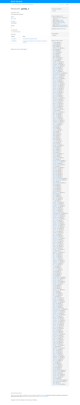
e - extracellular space (15, 31)
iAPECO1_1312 (56, 48)
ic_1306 (54, 60)
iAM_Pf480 (55, 171)
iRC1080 (55, 139)
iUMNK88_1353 (56, 121)
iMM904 (54, 45)
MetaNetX (58, 28)
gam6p (54, 10)
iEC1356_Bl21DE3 (57, 160)
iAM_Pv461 (55, 173)
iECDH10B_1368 (56, 74)
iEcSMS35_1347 (56, 98)
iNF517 (54, 149)
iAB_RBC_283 (56, 145)
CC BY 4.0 (63, 28)
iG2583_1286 (56, 106)
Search (67, 4)
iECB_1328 (55, 67)
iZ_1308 (55, 125)
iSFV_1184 (55, 116)
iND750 (54, 49)
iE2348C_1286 (56, 61)
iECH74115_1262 (57, 78)
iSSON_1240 (56, 118)
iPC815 (54, 50)
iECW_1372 (55, 102)
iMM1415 (55, 134)
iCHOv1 (54, 148)
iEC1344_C (55, 168)
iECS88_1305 (56, 92)
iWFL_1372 (55, 124)
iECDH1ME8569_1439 (58, 73)
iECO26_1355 (56, 88)
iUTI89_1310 (56, 123)
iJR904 (54, 127)
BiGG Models (16, 1)
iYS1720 (55, 186)
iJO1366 (55, 42)
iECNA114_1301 (56, 84)
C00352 (61, 20)
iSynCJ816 (55, 170)
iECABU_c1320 (56, 66)
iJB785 (54, 152)
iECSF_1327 (56, 96)
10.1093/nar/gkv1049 (44, 396)
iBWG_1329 (55, 57)
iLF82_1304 (55, 107)
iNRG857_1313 (56, 109)
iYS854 (54, 159)
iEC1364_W (55, 163)
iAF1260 (55, 43)
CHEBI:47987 (64, 17)
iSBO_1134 (55, 113)
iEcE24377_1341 (56, 75)
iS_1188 (55, 110)
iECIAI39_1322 (56, 82)
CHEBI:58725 (55, 19)
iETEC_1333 (56, 104)
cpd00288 (62, 21)
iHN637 (54, 138)
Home (13, 4)
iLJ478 (54, 136)
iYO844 (54, 142)
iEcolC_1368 (56, 91)
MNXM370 (66, 26)
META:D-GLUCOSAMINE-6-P (62, 25)
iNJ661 (54, 56)
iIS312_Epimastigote (57, 179)
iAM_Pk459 (55, 177)
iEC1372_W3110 (56, 164)
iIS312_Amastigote (57, 182)
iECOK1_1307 (56, 89)
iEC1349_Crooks (56, 161)
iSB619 (54, 46)
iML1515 (55, 150)
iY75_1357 (55, 141)
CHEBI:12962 (58, 17)
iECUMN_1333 (56, 100)
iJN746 (54, 53)
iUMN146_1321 (56, 120)
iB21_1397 (55, 59)
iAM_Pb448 (55, 174)
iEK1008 (55, 156)
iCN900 (54, 184)
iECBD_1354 (56, 68)
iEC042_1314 (56, 63)
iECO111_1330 (56, 86)
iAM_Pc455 (55, 175)
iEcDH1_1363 (56, 71)
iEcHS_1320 (55, 79)
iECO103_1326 (56, 85)
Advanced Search (18, 4)
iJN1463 (55, 185)
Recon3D (55, 154)
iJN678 (54, 132)
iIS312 (54, 181)
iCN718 (54, 166)
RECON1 (55, 143)
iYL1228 (55, 128)
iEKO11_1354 (56, 103)
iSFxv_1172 (55, 117)
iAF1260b (55, 146)
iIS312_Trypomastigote (58, 178)
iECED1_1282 (56, 77)
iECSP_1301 (56, 99)
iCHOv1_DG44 (56, 157)
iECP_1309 (13, 18)
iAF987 (54, 131)
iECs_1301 (55, 93)
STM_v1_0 (55, 129)
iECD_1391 (55, 70)
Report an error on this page (19, 49)
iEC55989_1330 (56, 64)
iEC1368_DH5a (56, 167)
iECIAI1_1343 (56, 81)
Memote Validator (30, 4)
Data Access (24, 4)
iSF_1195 (55, 52)
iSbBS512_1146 (56, 111)
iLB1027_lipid (56, 153)
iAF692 (54, 135)
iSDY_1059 (55, 114)
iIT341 (54, 54)
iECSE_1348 (56, 95)
